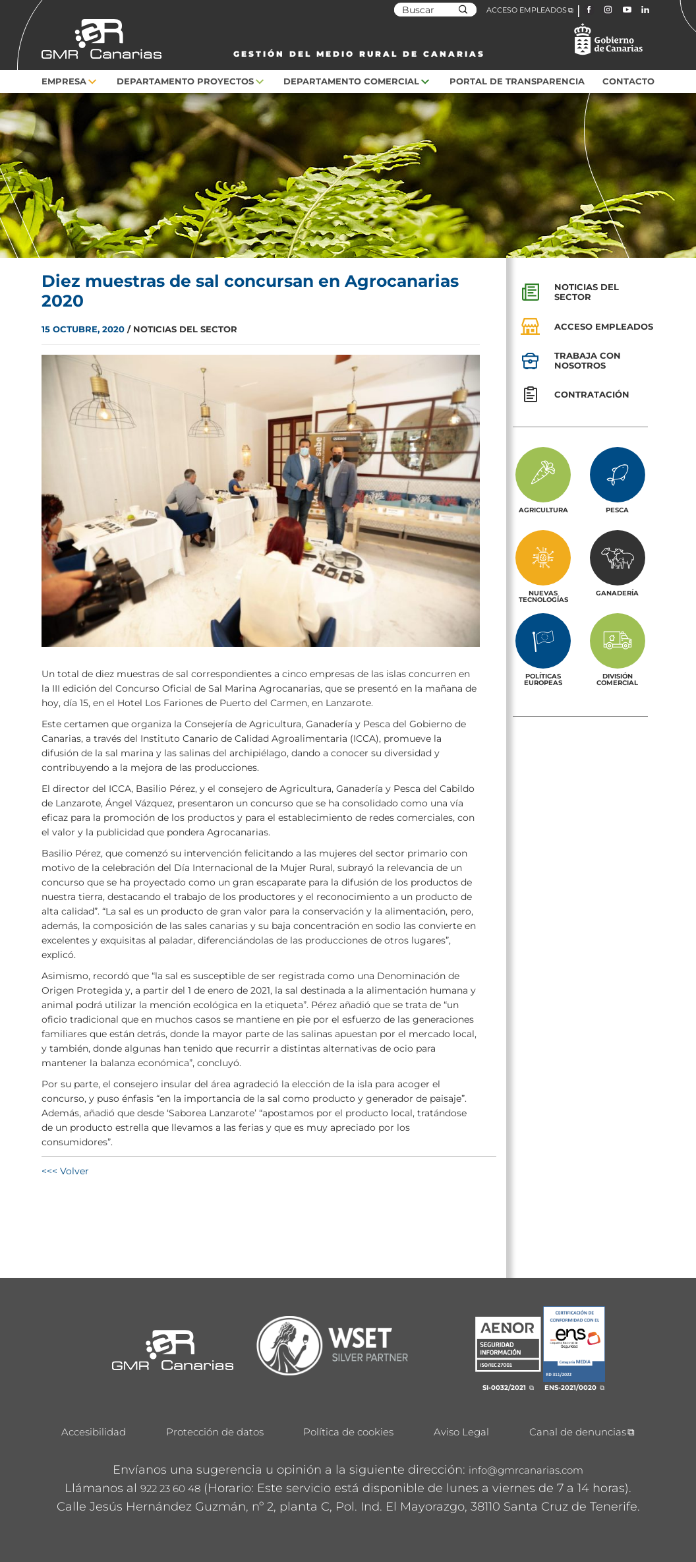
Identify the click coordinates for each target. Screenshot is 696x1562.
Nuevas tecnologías (543, 596)
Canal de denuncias (577, 1432)
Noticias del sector (586, 292)
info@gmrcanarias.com (526, 1470)
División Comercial (617, 679)
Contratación (591, 394)
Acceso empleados (603, 326)
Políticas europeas (543, 679)
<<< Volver (65, 1171)
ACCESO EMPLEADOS (526, 10)
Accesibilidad (93, 1432)
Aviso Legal (461, 1432)
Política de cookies (348, 1432)
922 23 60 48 (170, 1488)
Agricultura (543, 510)
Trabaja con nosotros (587, 360)
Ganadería (617, 593)
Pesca (617, 510)
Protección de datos (215, 1432)
